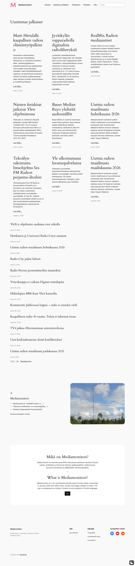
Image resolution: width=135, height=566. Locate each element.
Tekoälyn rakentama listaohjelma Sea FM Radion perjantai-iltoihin (27, 168)
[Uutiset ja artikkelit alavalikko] (68, 4)
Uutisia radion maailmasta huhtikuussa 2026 (105, 109)
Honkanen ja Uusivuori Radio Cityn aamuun (38, 236)
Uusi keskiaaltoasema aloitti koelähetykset (36, 340)
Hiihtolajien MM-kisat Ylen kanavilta (33, 293)
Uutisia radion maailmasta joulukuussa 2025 (37, 351)
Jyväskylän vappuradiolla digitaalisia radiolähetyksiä (64, 42)
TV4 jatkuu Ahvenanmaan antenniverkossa (37, 328)
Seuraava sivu (25, 361)
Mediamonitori (25, 5)
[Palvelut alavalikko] (90, 4)
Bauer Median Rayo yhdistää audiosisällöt (64, 109)
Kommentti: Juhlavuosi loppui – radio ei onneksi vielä (43, 305)
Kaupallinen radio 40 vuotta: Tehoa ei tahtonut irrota (43, 316)
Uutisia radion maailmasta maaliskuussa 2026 (105, 163)
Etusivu (48, 5)
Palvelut (91, 529)
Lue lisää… (17, 86)
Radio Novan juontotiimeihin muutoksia (35, 270)
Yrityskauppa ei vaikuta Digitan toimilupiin (37, 282)
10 (17, 361)
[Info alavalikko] (97, 4)
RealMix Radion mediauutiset (104, 38)
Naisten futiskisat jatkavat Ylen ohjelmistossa (27, 109)
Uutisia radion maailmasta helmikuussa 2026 (37, 247)
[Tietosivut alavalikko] (80, 4)
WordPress (23, 554)
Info (67, 493)
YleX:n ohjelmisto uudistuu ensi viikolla (35, 224)
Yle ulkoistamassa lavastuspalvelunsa (66, 160)
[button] (131, 562)
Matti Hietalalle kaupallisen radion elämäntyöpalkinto (28, 42)
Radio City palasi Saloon (25, 259)
